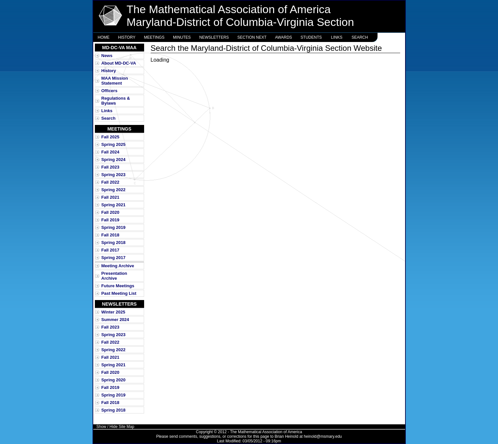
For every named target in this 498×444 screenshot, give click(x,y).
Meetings (154, 37)
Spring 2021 (113, 204)
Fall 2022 (110, 182)
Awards (283, 37)
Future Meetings (117, 285)
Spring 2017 (113, 257)
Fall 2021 (110, 197)
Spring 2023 (113, 174)
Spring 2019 (113, 227)
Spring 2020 (113, 379)
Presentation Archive (114, 276)
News (107, 55)
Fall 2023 (110, 167)
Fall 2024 (110, 152)
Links (336, 37)
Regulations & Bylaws (115, 101)
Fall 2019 (110, 219)
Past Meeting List (119, 293)
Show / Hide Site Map (115, 426)
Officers (109, 90)
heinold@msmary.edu (323, 436)
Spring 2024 (113, 159)
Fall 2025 (110, 136)
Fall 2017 (110, 250)
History (127, 37)
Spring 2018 (113, 242)
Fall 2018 (110, 234)
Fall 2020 (110, 212)
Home (104, 37)
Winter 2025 (113, 312)
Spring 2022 (113, 189)
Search (360, 37)
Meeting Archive (117, 265)
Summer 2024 (115, 319)
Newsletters (214, 37)
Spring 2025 (113, 144)
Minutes (182, 37)
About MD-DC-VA (118, 63)
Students (311, 37)
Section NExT (252, 37)
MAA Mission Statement (114, 81)
